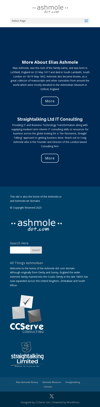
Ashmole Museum (51, 382)
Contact (48, 386)
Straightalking (72, 382)
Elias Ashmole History (27, 382)
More (50, 101)
